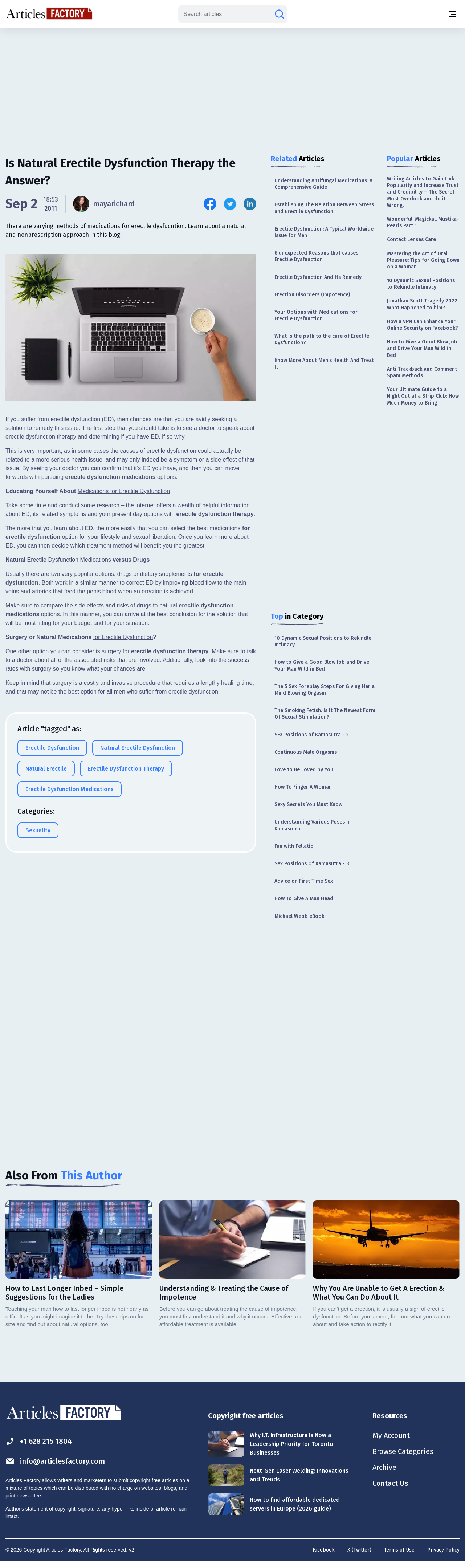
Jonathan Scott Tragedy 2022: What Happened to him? (422, 304)
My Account (391, 1435)
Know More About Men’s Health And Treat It (324, 363)
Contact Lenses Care (411, 239)
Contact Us (390, 1483)
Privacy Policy (443, 1550)
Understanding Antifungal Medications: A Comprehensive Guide (323, 184)
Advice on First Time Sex (303, 881)
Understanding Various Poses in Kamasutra (312, 825)
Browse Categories (402, 1451)
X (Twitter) (359, 1550)
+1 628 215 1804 (38, 1441)
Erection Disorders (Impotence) (312, 295)
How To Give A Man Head (303, 898)
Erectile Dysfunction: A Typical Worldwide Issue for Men (324, 232)
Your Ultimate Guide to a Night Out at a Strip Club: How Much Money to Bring (423, 396)
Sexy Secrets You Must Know (308, 804)
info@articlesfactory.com (55, 1461)
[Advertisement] (233, 85)
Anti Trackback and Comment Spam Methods (422, 372)
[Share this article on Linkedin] (250, 204)
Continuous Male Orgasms (305, 752)
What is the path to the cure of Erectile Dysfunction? (321, 339)
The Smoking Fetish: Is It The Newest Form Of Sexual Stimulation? (324, 713)
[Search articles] (279, 14)
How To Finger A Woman (303, 787)
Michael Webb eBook (299, 916)
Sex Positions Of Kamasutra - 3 (311, 864)
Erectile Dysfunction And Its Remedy (318, 277)
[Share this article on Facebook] (210, 204)
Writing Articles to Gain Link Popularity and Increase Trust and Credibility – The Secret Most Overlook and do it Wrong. (422, 192)
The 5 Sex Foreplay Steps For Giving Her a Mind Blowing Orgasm (324, 689)
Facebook (324, 1550)
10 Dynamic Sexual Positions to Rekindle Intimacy (322, 641)
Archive (384, 1467)
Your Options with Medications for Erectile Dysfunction (316, 315)
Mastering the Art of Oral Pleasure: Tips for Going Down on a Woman (423, 260)
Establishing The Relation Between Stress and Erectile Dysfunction (324, 208)
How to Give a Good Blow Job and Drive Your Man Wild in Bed (321, 665)
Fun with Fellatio (294, 846)
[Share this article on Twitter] (230, 204)
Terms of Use (399, 1550)
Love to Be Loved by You (303, 770)
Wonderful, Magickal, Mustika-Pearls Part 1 (423, 222)
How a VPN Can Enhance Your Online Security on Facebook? (422, 324)
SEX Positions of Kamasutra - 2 (311, 735)
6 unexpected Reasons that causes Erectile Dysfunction (316, 256)
